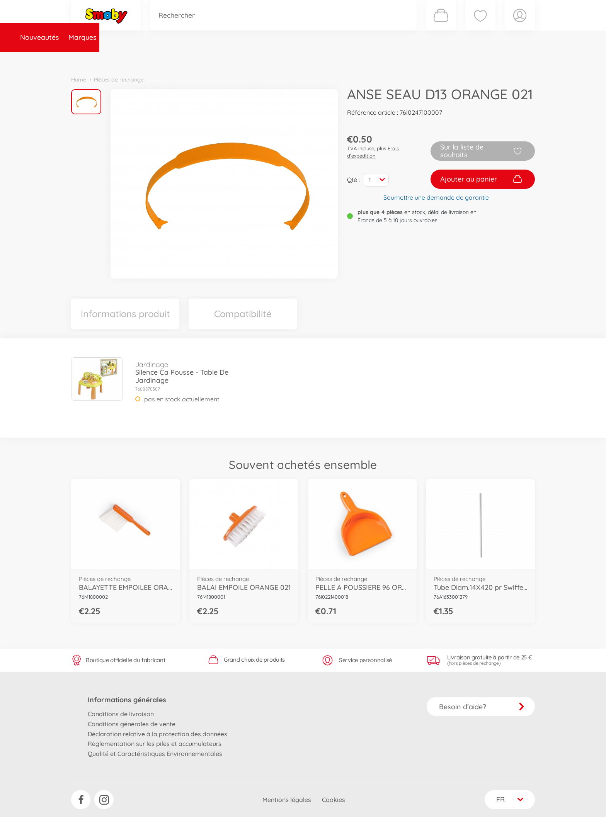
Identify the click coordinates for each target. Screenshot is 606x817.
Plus (448, 59)
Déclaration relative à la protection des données (157, 734)
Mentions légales (286, 799)
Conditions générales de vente (131, 724)
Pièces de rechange (237, 59)
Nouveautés (95, 59)
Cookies (333, 799)
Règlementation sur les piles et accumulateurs (154, 743)
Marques (138, 59)
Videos (290, 59)
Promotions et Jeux (341, 59)
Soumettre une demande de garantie (436, 197)
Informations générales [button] (127, 699)
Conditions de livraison (121, 714)
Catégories (179, 59)
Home (78, 79)
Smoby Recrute (489, 59)
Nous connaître (407, 59)
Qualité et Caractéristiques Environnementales (155, 754)
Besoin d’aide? (481, 706)
